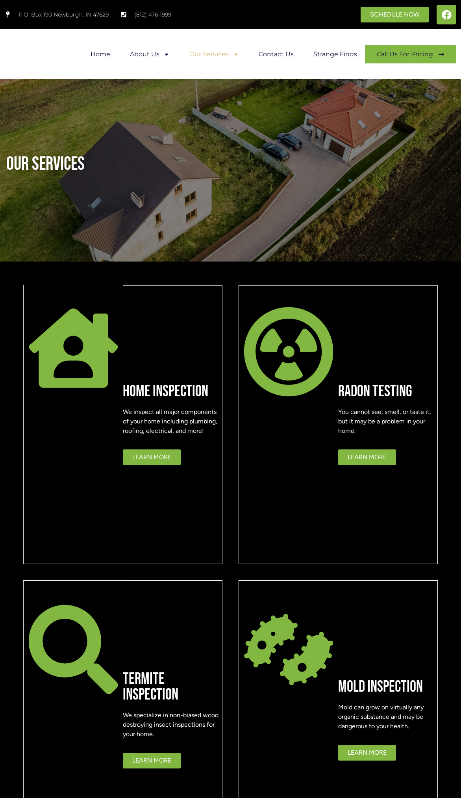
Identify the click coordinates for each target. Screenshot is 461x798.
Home (100, 54)
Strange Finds (335, 54)
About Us (150, 54)
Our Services (214, 54)
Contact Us (276, 54)
